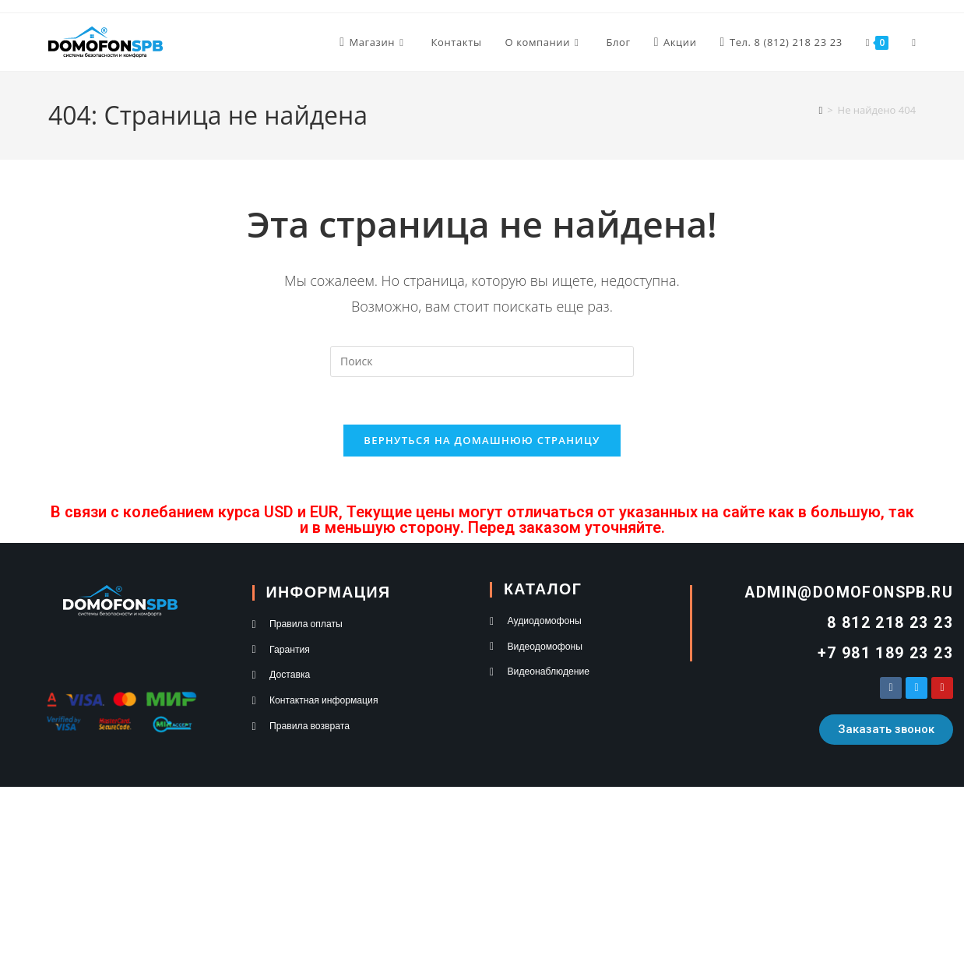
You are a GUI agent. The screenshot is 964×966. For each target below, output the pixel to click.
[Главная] (820, 110)
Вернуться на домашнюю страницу (482, 440)
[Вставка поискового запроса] (482, 361)
